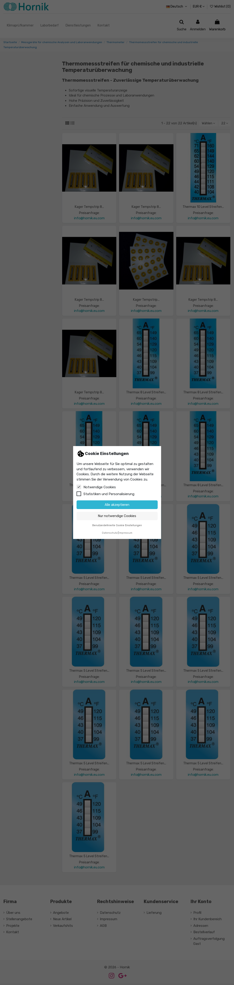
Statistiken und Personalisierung (105, 493)
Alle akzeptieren (117, 505)
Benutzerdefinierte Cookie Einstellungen (117, 525)
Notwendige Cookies (96, 487)
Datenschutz (109, 532)
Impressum (125, 532)
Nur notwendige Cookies (117, 516)
